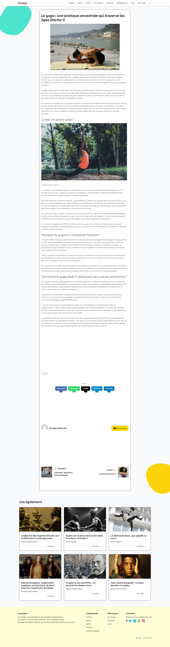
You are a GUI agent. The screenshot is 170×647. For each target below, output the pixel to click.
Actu (133, 3)
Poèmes (110, 3)
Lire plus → (51, 546)
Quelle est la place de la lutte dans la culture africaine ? (84, 537)
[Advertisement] (84, 408)
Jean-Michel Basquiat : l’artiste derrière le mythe (127, 584)
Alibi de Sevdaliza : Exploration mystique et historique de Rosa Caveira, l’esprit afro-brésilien (37, 585)
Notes (88, 3)
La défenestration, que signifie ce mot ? (129, 537)
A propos (111, 620)
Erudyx (22, 3)
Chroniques (98, 3)
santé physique (64, 195)
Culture (71, 3)
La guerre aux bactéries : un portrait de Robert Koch (81, 584)
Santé (80, 3)
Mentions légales (93, 631)
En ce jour (142, 3)
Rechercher (150, 3)
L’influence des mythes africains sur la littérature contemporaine (40, 537)
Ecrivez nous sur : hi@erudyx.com (139, 617)
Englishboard (122, 3)
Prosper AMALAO (58, 428)
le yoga (98, 294)
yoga (57, 326)
